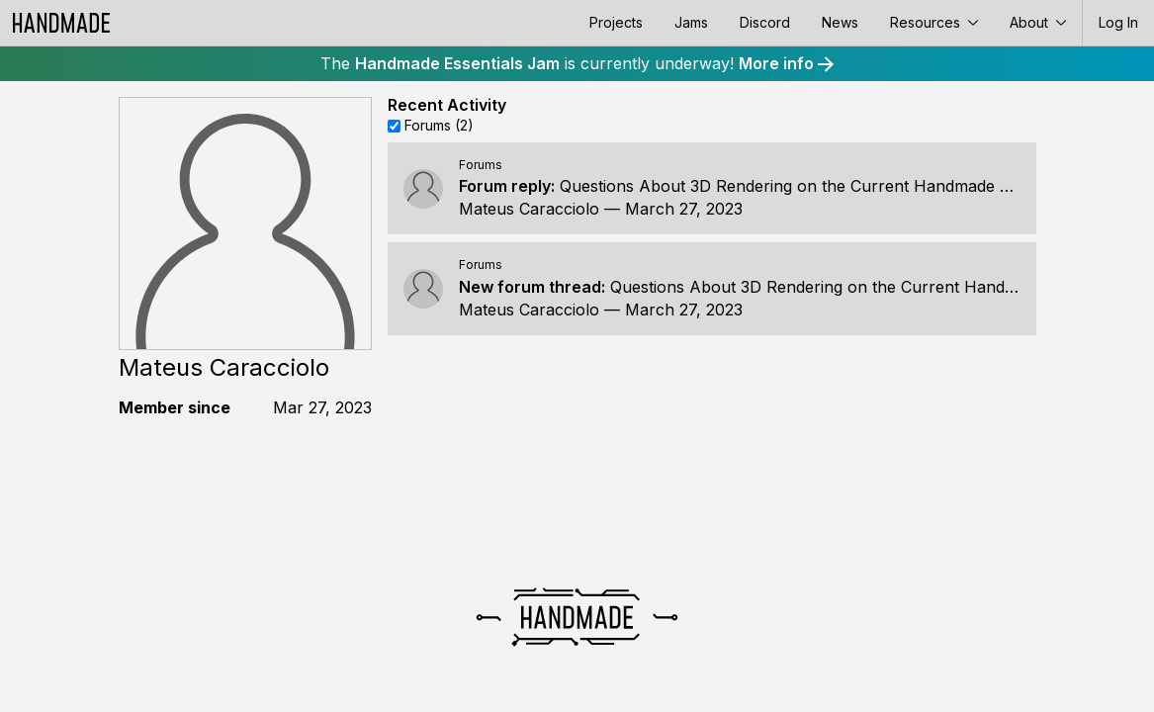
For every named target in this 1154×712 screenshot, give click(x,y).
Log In (1118, 22)
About (1038, 22)
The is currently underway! (577, 63)
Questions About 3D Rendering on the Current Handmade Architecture (827, 186)
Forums (480, 164)
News (840, 22)
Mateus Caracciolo (529, 209)
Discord (765, 22)
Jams (691, 22)
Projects (616, 22)
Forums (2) (439, 125)
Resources (934, 22)
